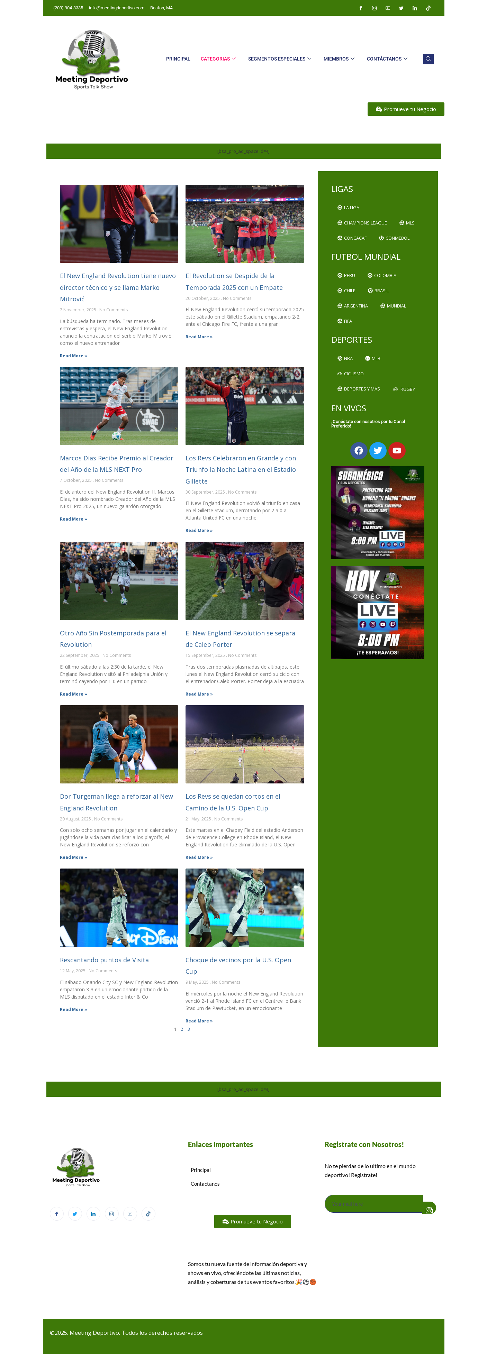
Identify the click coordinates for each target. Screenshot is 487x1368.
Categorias (218, 59)
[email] (374, 1204)
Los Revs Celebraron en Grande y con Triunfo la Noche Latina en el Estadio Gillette (241, 469)
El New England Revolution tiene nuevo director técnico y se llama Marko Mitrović (118, 287)
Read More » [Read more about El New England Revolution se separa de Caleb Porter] (199, 694)
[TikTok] (148, 1214)
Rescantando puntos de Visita (104, 960)
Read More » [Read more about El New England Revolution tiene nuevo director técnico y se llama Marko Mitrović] (73, 356)
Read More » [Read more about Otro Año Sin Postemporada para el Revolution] (73, 694)
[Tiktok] (428, 8)
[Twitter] (401, 8)
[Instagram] (374, 8)
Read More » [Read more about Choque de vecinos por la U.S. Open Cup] (199, 1021)
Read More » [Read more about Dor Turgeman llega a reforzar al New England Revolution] (73, 857)
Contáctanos (387, 59)
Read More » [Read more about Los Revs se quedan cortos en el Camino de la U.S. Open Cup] (199, 857)
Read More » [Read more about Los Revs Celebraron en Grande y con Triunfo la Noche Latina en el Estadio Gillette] (199, 530)
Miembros (339, 59)
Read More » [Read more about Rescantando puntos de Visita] (73, 1009)
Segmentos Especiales (279, 59)
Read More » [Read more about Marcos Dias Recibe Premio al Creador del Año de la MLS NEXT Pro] (73, 519)
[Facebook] (361, 8)
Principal (178, 59)
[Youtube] (388, 8)
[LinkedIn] (415, 8)
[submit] (429, 1208)
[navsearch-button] (428, 59)
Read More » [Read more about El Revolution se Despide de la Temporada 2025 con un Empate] (199, 337)
